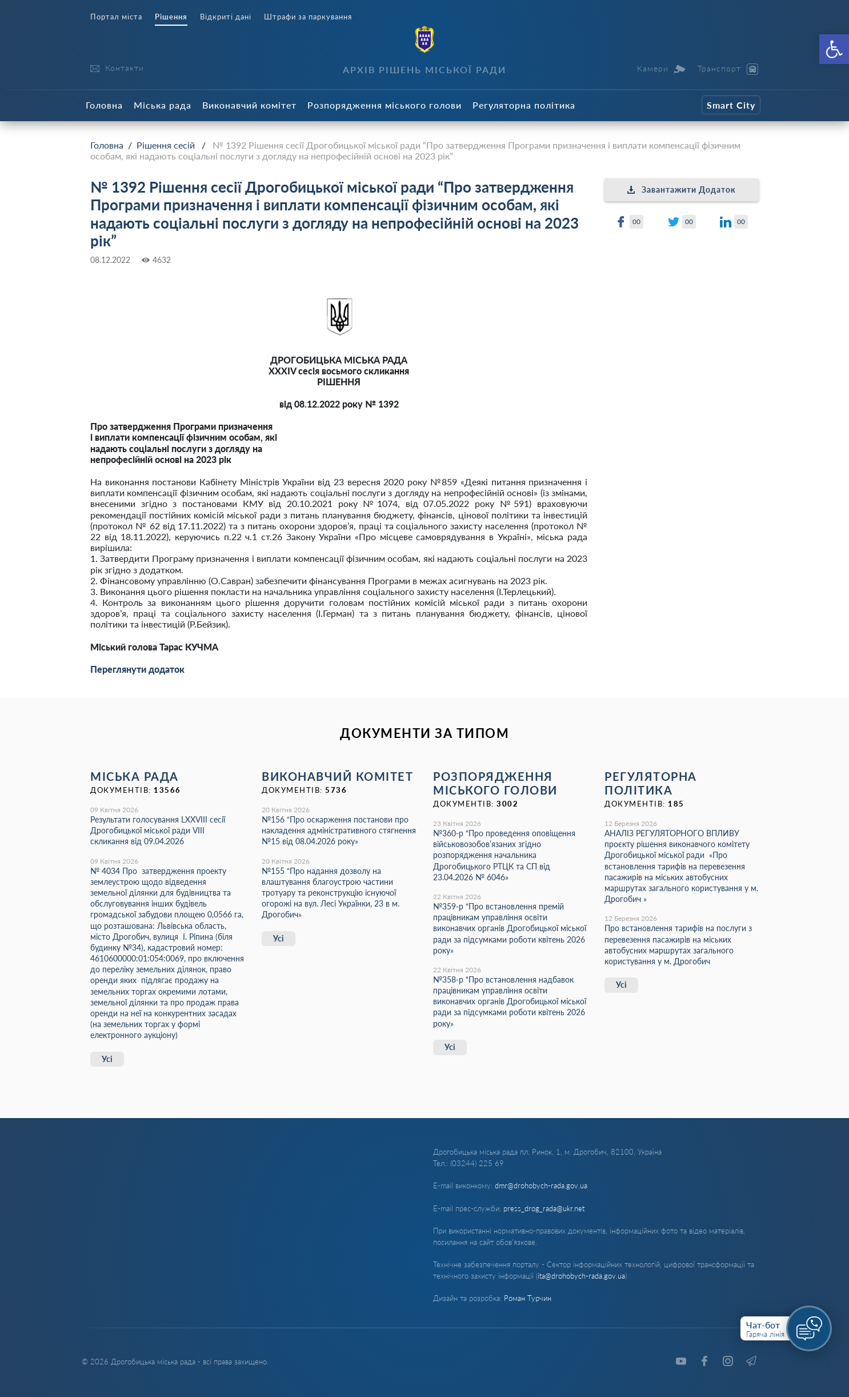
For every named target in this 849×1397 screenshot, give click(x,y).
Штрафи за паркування (308, 17)
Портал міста (116, 17)
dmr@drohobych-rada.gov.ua (541, 1185)
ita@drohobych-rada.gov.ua (581, 1275)
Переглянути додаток (137, 669)
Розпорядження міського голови (384, 104)
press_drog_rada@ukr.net (543, 1208)
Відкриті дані (225, 17)
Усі (107, 1059)
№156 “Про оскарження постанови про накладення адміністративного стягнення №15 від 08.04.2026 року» (339, 830)
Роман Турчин (527, 1298)
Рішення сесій (166, 144)
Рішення (171, 17)
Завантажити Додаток (681, 189)
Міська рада (162, 104)
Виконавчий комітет (249, 104)
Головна (104, 104)
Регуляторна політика (523, 104)
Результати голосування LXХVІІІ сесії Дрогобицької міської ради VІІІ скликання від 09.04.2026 (157, 830)
